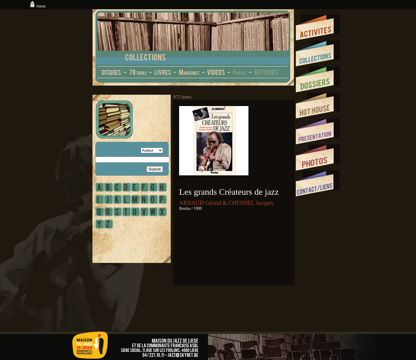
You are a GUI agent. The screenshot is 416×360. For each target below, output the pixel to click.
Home (37, 6)
